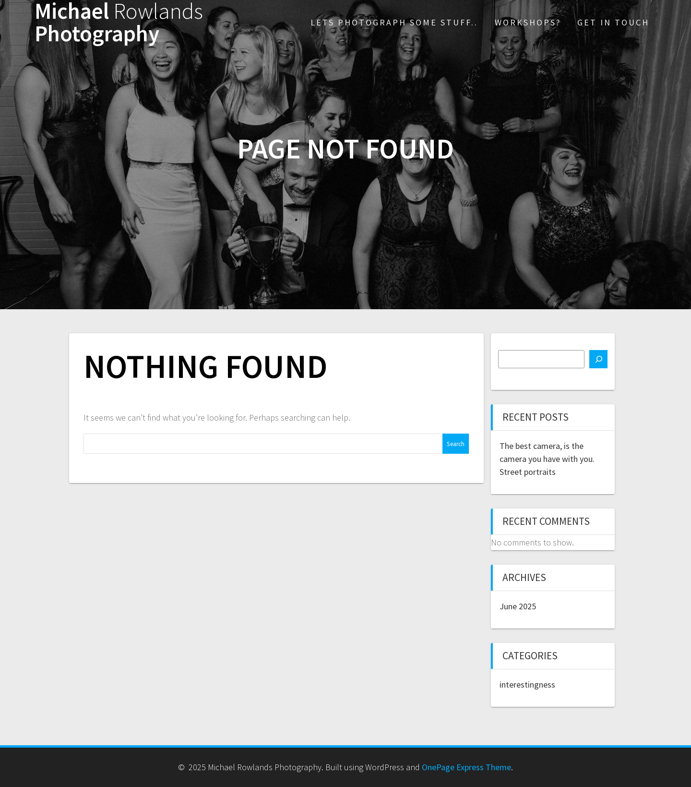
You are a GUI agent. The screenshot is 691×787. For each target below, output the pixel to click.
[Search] (598, 359)
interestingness (527, 684)
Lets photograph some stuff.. (394, 22)
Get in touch (613, 22)
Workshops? (528, 22)
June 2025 (518, 606)
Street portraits (528, 471)
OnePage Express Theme (466, 767)
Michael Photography (119, 22)
